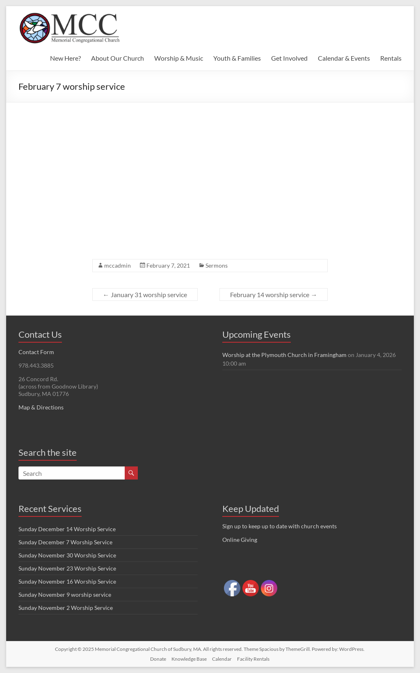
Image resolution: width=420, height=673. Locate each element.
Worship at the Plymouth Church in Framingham (284, 354)
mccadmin (117, 265)
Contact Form (36, 351)
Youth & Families (237, 58)
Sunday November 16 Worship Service (67, 581)
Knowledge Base (189, 659)
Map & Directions (41, 407)
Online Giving (239, 539)
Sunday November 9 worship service (64, 594)
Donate (158, 659)
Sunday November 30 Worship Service (67, 555)
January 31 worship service (145, 294)
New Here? (65, 58)
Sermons (216, 265)
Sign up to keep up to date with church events (279, 526)
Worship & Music (178, 58)
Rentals (391, 58)
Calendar (222, 659)
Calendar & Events (344, 58)
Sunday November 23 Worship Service (67, 568)
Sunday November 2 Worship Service (65, 607)
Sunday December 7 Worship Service (65, 542)
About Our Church (117, 58)
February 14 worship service (273, 294)
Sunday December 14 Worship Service (67, 528)
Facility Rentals (253, 659)
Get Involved (289, 58)
